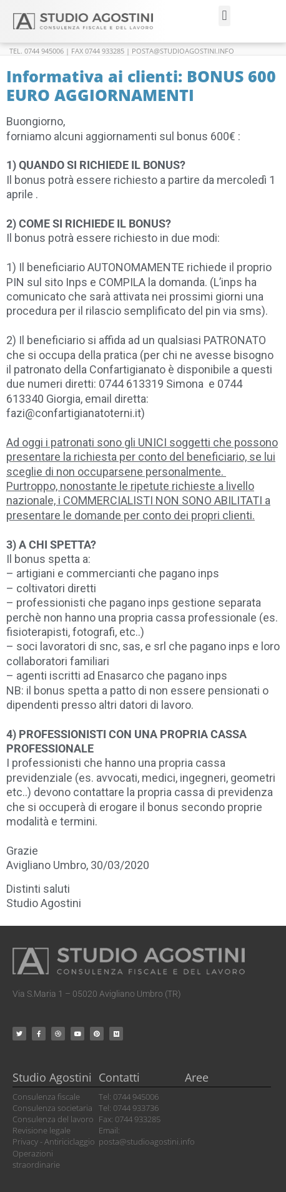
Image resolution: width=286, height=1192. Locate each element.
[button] (224, 16)
